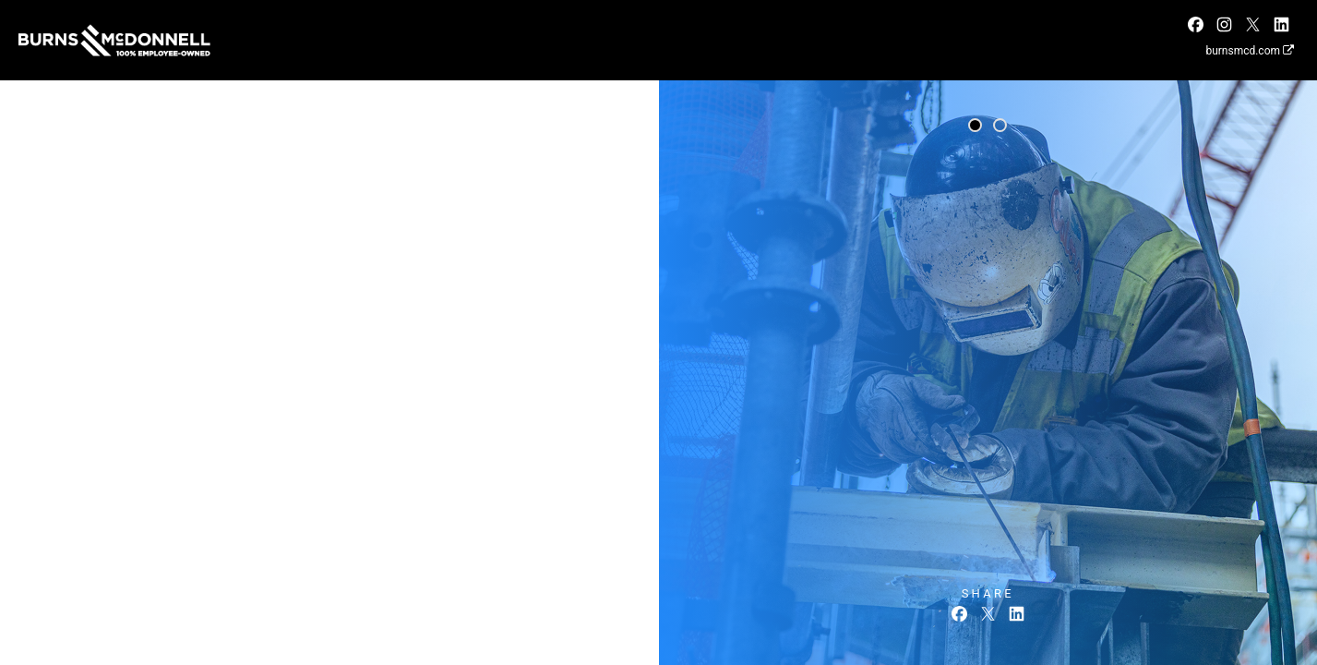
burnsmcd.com (1249, 50)
